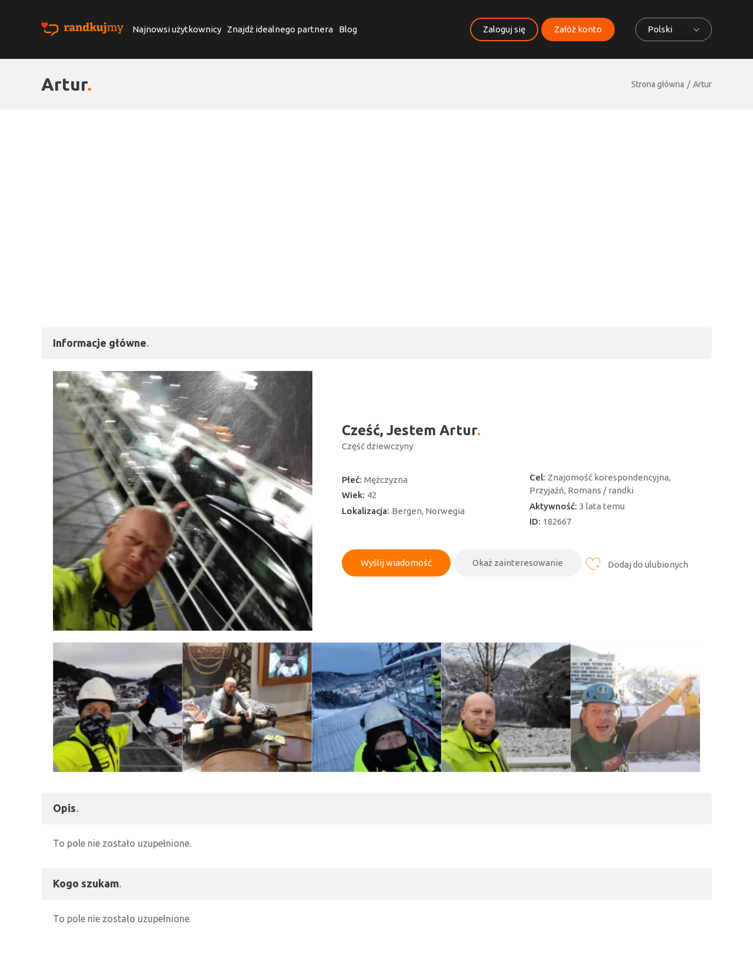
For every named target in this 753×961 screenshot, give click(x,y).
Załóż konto (578, 29)
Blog (348, 29)
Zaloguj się (504, 29)
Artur (702, 84)
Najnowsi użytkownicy (176, 29)
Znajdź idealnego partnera (280, 29)
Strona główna (657, 84)
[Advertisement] (376, 197)
